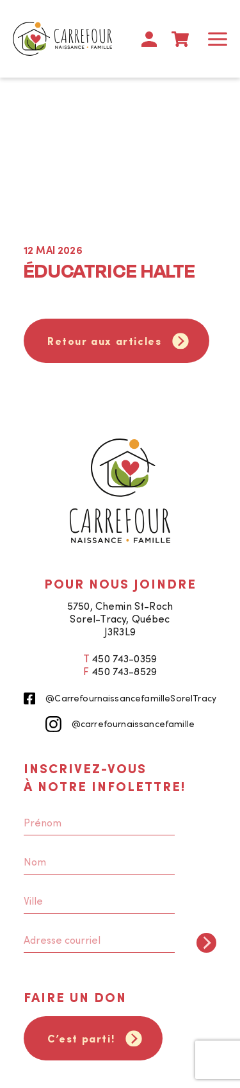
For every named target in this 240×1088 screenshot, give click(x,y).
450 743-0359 (124, 658)
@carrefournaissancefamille (120, 724)
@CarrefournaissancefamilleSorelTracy (120, 698)
